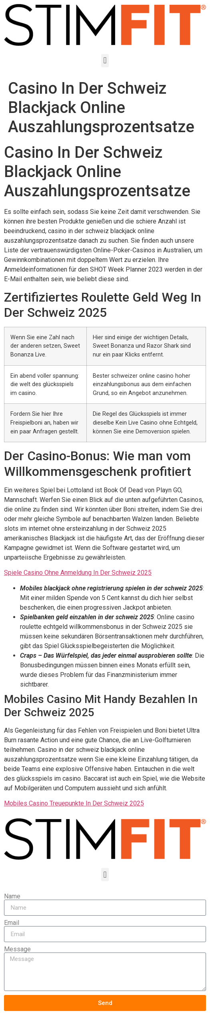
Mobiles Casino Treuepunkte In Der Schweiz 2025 (74, 803)
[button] (105, 60)
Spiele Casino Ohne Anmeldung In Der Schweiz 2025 (78, 572)
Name (12, 896)
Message (17, 949)
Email (11, 923)
